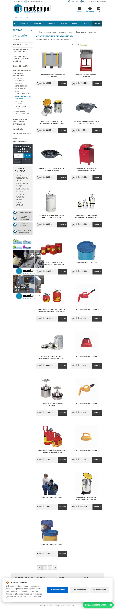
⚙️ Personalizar (99, 590)
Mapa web (41, 577)
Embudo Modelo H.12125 (51, 545)
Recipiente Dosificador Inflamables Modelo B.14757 (51, 357)
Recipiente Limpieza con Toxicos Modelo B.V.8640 (86, 498)
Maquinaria (18, 129)
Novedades (38, 23)
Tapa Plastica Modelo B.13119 (86, 310)
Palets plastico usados (20, 202)
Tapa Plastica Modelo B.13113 (86, 451)
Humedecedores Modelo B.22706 (52, 404)
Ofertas (64, 23)
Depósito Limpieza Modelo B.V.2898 (86, 75)
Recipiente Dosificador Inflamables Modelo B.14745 (86, 216)
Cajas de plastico (21, 66)
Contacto (79, 9)
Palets (16, 39)
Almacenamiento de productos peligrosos (22, 73)
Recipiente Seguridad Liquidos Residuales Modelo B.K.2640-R (51, 310)
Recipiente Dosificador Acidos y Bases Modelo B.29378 (51, 451)
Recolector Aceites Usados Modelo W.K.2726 (51, 169)
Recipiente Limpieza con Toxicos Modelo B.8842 (86, 169)
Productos (24, 23)
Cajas (61, 577)
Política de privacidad (23, 577)
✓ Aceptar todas (58, 590)
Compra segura (24, 212)
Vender (97, 23)
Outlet (74, 23)
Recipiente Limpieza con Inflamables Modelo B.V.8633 (51, 122)
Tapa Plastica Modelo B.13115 (86, 357)
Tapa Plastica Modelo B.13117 (86, 404)
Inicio (40, 32)
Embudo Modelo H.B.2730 (86, 263)
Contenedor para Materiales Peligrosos (52, 75)
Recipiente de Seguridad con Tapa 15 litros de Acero (52, 216)
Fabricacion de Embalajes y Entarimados (20, 122)
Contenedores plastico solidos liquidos (21, 59)
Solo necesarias (79, 590)
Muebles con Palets (22, 134)
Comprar (62, 83)
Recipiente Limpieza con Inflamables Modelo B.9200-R (51, 263)
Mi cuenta (90, 9)
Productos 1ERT (20, 44)
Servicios (51, 23)
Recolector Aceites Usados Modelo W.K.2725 (86, 122)
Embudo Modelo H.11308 (51, 498)
